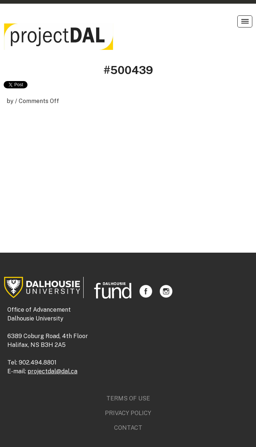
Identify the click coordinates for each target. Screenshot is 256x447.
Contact (128, 427)
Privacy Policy (128, 413)
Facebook (145, 291)
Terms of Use (128, 398)
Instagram (166, 291)
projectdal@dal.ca (52, 371)
